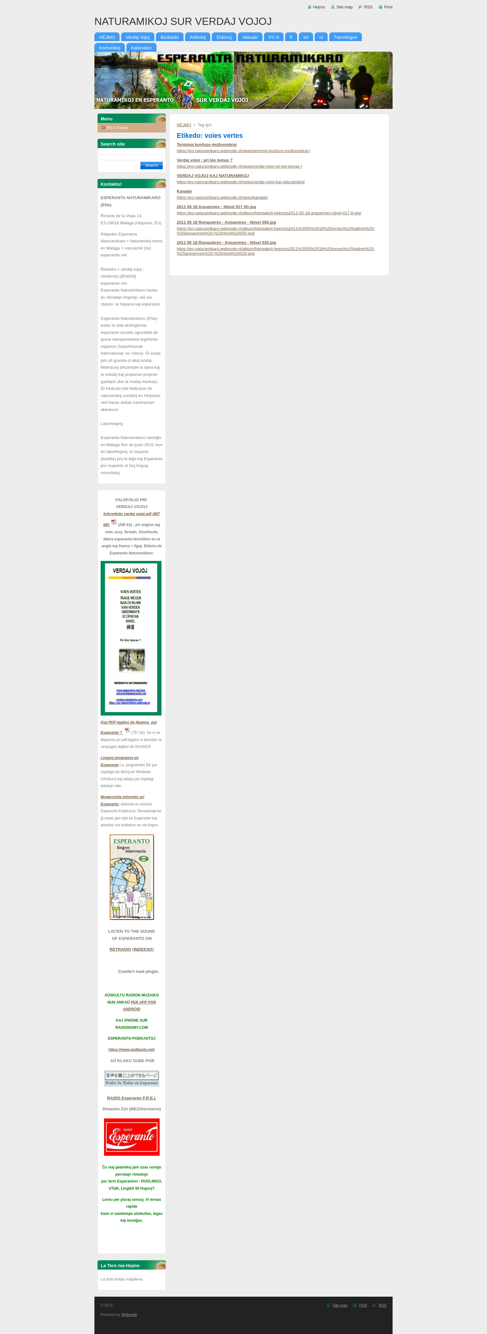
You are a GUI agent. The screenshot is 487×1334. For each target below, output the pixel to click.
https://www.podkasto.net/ (132, 1049)
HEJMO (184, 125)
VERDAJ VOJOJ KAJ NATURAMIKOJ (213, 175)
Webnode (129, 1315)
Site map (344, 7)
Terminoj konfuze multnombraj (207, 144)
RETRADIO (120, 949)
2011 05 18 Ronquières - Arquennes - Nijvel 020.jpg (226, 242)
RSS (368, 7)
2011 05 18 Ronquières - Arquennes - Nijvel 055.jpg (226, 222)
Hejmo (319, 7)
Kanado (184, 191)
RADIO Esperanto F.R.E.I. (131, 1098)
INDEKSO (143, 949)
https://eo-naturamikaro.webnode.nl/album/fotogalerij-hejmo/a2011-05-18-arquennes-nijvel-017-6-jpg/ (269, 213)
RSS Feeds (117, 127)
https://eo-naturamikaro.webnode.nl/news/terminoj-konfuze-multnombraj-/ (243, 150)
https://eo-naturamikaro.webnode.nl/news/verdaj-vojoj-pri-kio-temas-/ (239, 166)
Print (388, 7)
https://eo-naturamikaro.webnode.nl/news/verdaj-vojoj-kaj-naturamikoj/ (241, 182)
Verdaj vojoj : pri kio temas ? (205, 160)
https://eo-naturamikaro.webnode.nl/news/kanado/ (222, 197)
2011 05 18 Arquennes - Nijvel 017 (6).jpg (216, 206)
